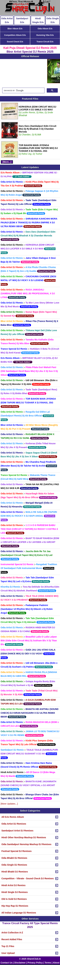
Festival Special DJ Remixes (16, 851)
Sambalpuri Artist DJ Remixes (17, 830)
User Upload (8, 953)
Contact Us (6, 962)
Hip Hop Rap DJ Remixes (14, 906)
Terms (48, 962)
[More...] (7, 162)
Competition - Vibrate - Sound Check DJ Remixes (27, 878)
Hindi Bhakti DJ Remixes (14, 871)
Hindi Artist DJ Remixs (13, 885)
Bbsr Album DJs (15, 29)
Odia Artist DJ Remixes (13, 823)
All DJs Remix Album (12, 817)
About (56, 962)
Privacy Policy (35, 962)
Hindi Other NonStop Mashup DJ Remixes (23, 837)
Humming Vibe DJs (45, 35)
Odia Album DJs (45, 29)
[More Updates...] (9, 803)
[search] (23, 90)
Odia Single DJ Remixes (14, 865)
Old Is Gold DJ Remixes (14, 899)
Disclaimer (20, 962)
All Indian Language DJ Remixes (18, 912)
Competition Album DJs (15, 35)
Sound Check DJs (15, 42)
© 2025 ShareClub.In (30, 959)
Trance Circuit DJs (45, 42)
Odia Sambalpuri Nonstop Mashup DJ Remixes (26, 844)
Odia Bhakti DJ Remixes (14, 858)
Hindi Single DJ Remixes (14, 892)
